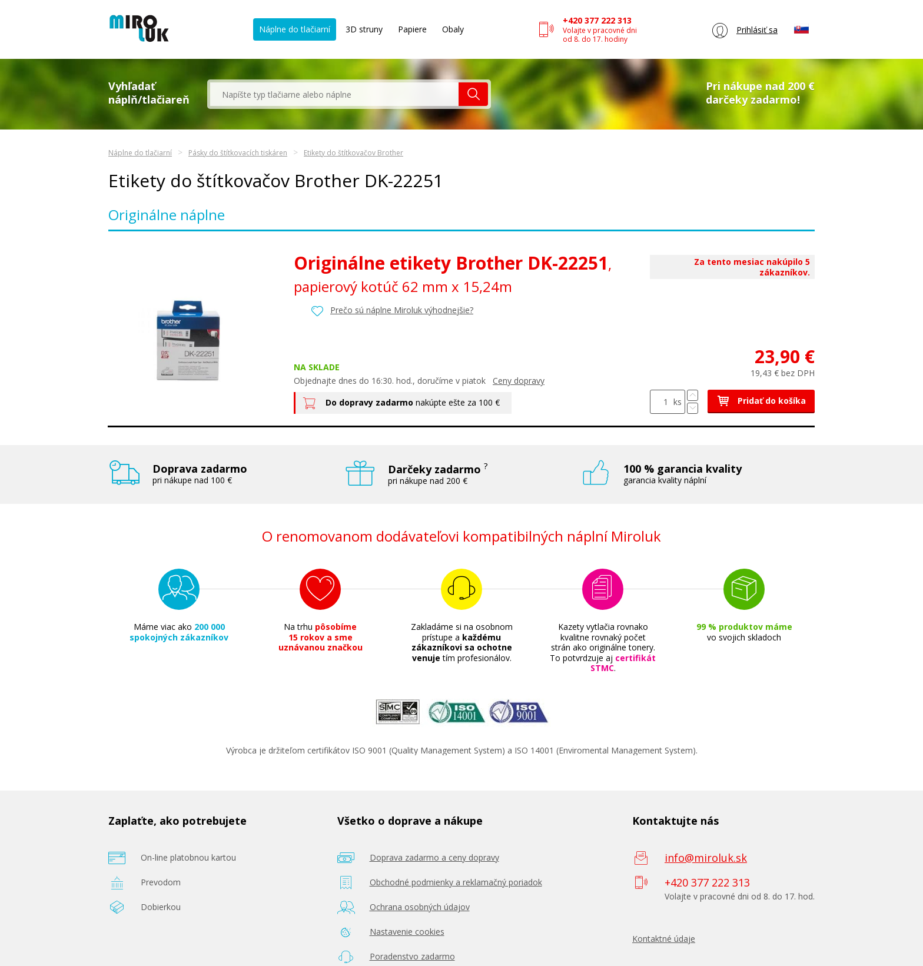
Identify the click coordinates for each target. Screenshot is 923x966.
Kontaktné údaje (663, 938)
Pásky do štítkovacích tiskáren (237, 153)
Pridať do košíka (761, 400)
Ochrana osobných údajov (420, 906)
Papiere (412, 29)
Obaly (453, 29)
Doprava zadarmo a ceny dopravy (434, 857)
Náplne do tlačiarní (294, 29)
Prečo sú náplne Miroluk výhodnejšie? (401, 310)
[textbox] (334, 94)
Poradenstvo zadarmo (412, 956)
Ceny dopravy (518, 380)
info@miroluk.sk (706, 858)
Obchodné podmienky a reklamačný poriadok (456, 882)
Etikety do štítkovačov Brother (353, 153)
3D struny (364, 29)
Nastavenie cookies (407, 931)
